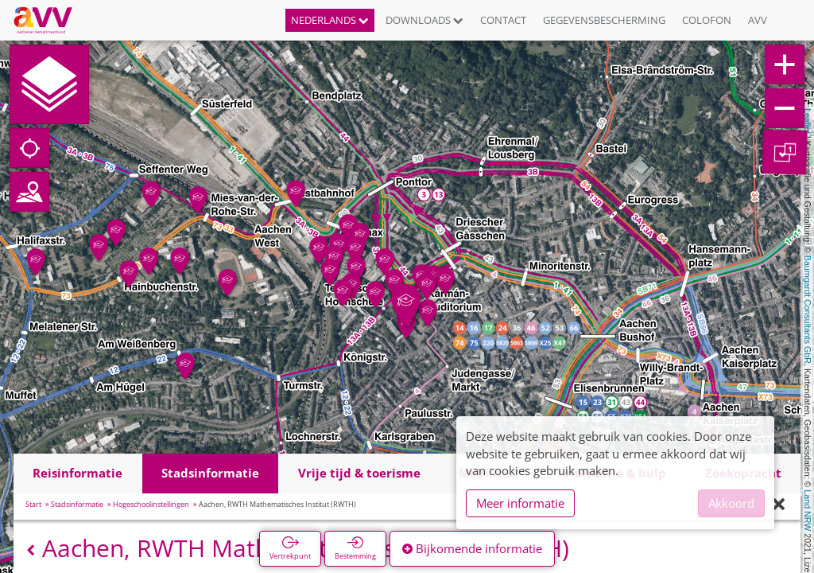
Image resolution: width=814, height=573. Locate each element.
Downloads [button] (424, 20)
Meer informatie (520, 503)
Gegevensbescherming (604, 20)
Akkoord (731, 503)
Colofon (706, 20)
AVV (757, 20)
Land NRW (807, 510)
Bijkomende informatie (472, 548)
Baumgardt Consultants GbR (807, 309)
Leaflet (807, 121)
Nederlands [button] (330, 20)
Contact (503, 20)
